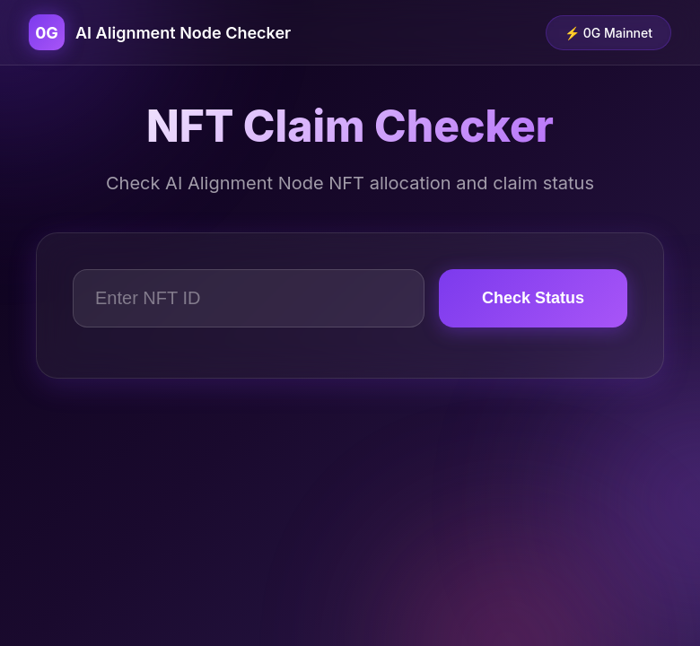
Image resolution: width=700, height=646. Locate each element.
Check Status (533, 298)
